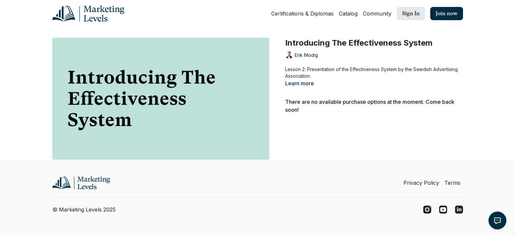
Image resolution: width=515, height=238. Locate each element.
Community (377, 13)
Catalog (348, 13)
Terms (452, 182)
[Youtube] (443, 210)
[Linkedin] (459, 210)
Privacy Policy (421, 182)
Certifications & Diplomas (302, 13)
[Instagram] (427, 210)
